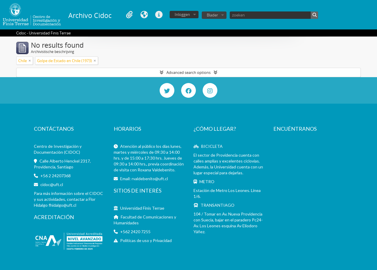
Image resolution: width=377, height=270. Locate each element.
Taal (144, 14)
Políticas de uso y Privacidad (146, 240)
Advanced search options (188, 72)
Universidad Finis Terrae (142, 208)
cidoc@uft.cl (51, 184)
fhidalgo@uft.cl (62, 205)
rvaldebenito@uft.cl (150, 178)
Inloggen (182, 14)
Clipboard (129, 14)
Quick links (158, 14)
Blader (212, 15)
